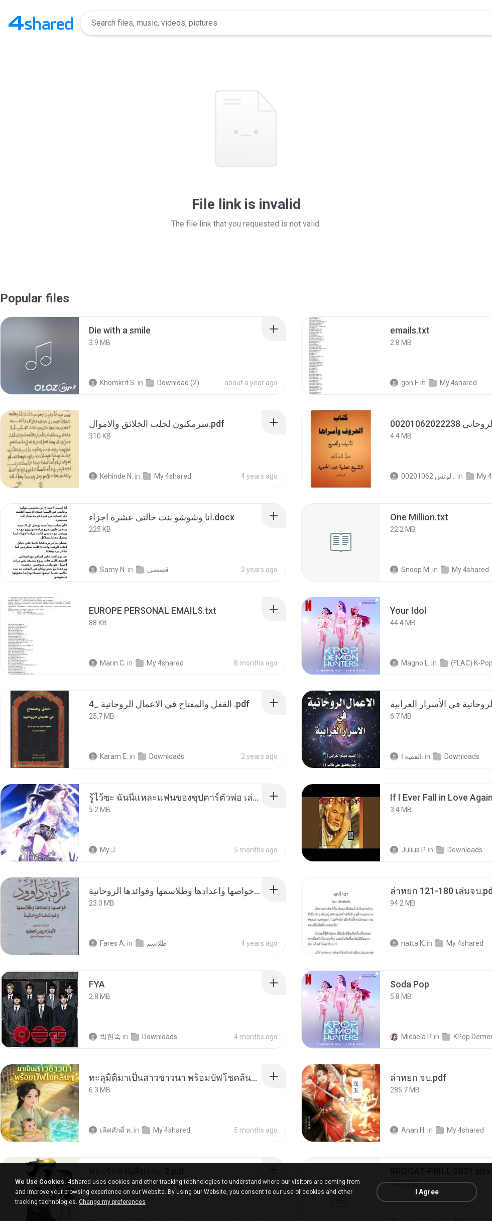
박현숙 (105, 1037)
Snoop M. (410, 570)
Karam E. (108, 756)
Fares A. (107, 943)
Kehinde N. (111, 476)
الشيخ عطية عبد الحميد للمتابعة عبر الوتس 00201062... (423, 476)
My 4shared (453, 383)
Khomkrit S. (112, 383)
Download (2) (172, 383)
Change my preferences (112, 1201)
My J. (102, 850)
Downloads (161, 756)
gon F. (404, 383)
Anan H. (408, 1130)
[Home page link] (41, 23)
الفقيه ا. (406, 756)
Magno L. (410, 663)
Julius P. (408, 850)
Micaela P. (411, 1037)
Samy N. (107, 570)
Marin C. (107, 663)
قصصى (152, 570)
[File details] (40, 355)
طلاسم (151, 943)
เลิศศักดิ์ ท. (110, 1130)
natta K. (407, 943)
